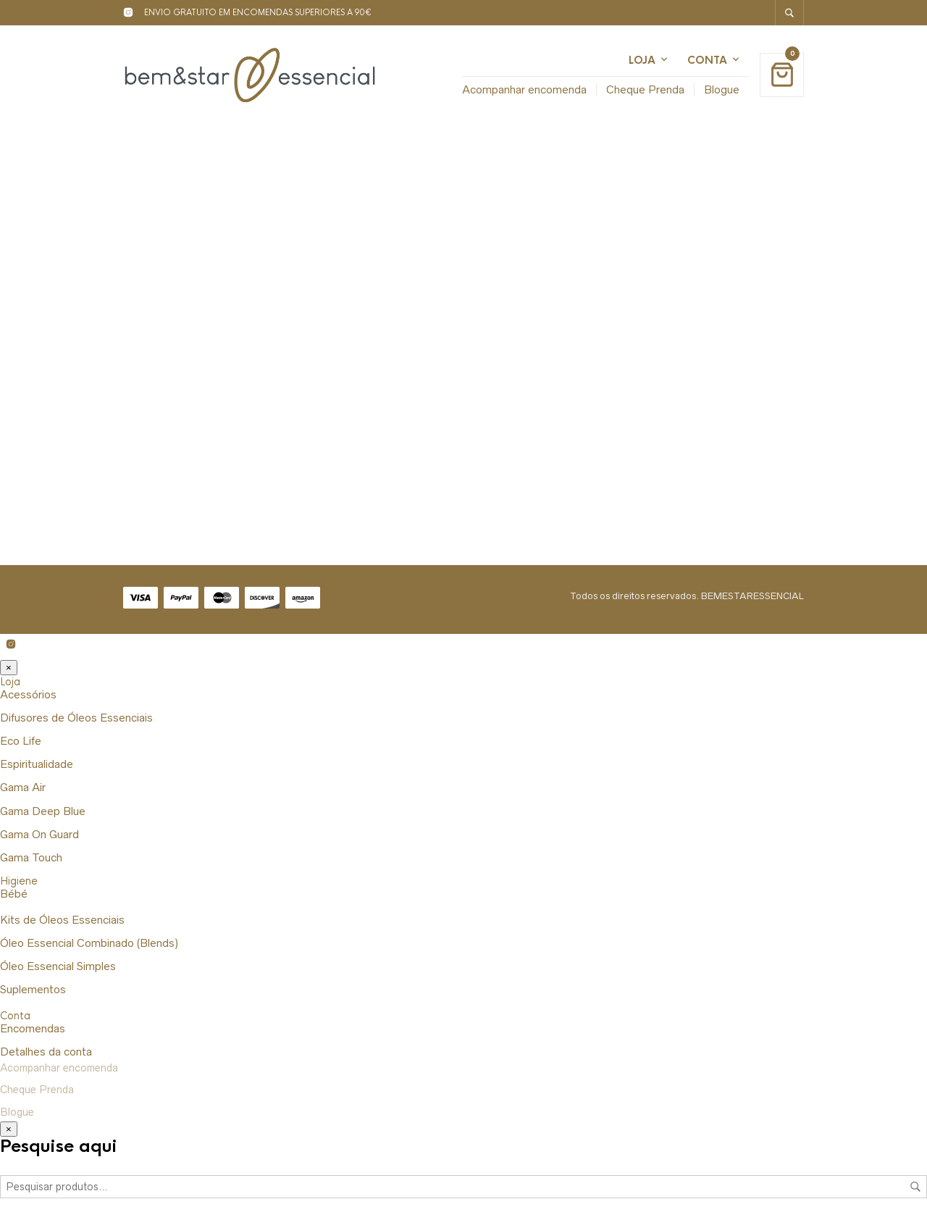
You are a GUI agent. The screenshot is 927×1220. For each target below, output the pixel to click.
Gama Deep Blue (42, 811)
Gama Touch (31, 857)
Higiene (19, 880)
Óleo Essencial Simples (58, 966)
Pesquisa (915, 1186)
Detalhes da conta (46, 1051)
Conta (707, 60)
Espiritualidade (36, 764)
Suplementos (33, 989)
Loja (642, 60)
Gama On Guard (39, 834)
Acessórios (28, 694)
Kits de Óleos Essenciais (62, 920)
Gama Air (23, 787)
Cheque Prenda (645, 89)
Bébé (14, 893)
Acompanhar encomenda (524, 89)
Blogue (721, 89)
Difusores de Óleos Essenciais (76, 717)
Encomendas (32, 1028)
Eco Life (20, 741)
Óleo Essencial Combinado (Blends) (89, 943)
